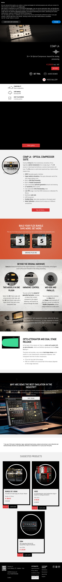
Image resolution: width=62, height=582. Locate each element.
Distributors (44, 569)
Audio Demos (53, 74)
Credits (9, 577)
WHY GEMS (31, 398)
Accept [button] (56, 21)
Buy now (5, 506)
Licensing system (19, 98)
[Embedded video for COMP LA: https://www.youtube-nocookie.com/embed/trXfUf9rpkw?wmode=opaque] (31, 122)
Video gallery (52, 79)
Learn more (13, 506)
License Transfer (35, 574)
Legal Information (35, 568)
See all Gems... (40, 210)
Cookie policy (35, 577)
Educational (44, 571)
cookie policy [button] (21, 6)
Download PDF (17, 92)
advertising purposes (20, 11)
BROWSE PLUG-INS (31, 253)
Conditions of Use (35, 572)
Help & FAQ (44, 573)
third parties (29, 8)
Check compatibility (18, 87)
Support (43, 576)
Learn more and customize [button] (11, 21)
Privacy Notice (34, 570)
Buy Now (55, 68)
